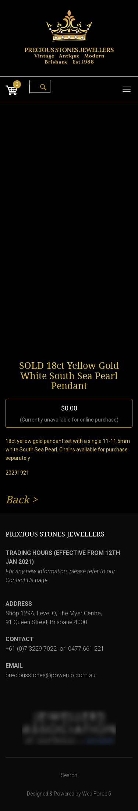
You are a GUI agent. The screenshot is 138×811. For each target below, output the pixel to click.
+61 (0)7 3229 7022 (31, 648)
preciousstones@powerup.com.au (50, 675)
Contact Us (19, 580)
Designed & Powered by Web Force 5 (69, 794)
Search (69, 775)
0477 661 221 (86, 648)
